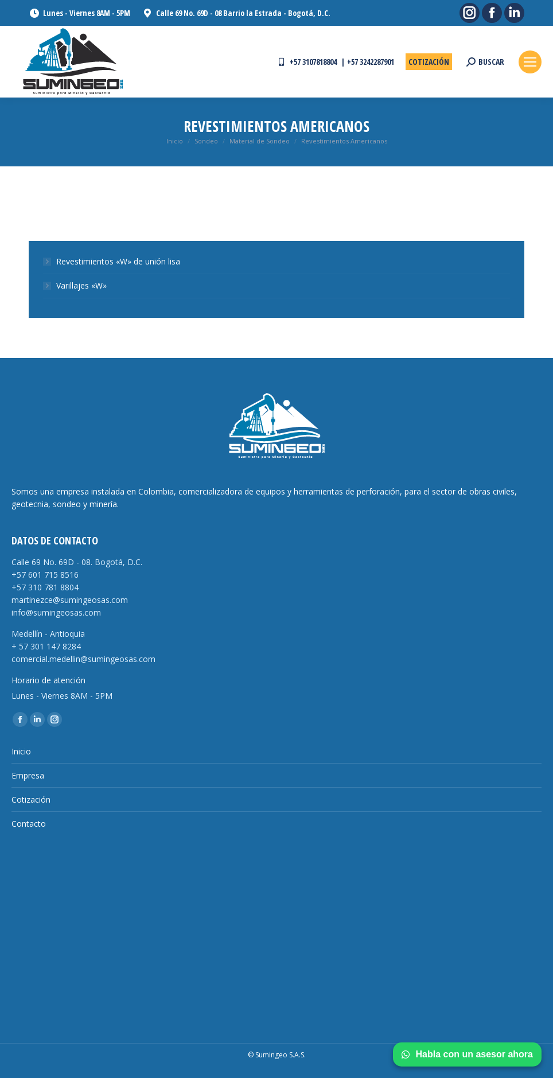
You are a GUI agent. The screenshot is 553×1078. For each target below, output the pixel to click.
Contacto (28, 823)
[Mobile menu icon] (530, 61)
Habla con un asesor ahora (467, 1054)
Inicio (21, 751)
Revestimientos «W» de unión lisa (118, 261)
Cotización (30, 799)
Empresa (27, 775)
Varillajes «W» (81, 285)
